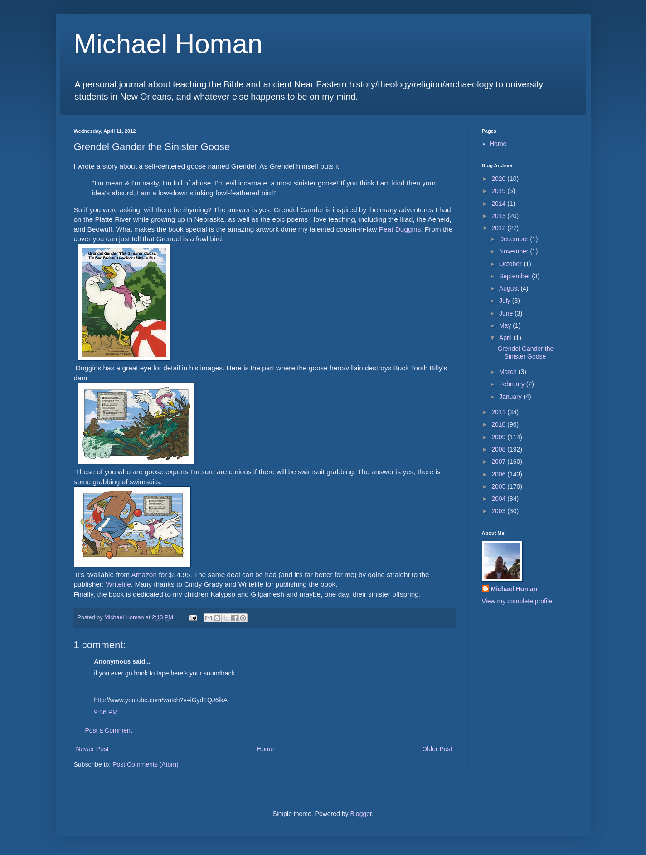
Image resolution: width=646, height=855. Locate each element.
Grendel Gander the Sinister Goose (525, 352)
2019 (499, 190)
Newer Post (92, 749)
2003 (499, 511)
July (505, 300)
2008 (499, 449)
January (511, 396)
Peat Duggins (400, 229)
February (512, 384)
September (515, 276)
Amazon (143, 574)
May (506, 325)
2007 (499, 461)
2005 (499, 486)
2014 (499, 203)
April (506, 337)
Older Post (437, 749)
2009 (499, 437)
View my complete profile (517, 601)
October (511, 263)
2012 (499, 228)
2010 (499, 424)
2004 (499, 498)
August (509, 288)
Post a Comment (108, 730)
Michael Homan (168, 44)
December (514, 239)
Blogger (360, 813)
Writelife (118, 584)
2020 (499, 178)
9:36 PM (106, 712)
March (509, 371)
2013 (499, 215)
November (514, 251)
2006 (499, 474)
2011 (499, 412)
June (507, 313)
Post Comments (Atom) (145, 764)
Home (265, 749)
